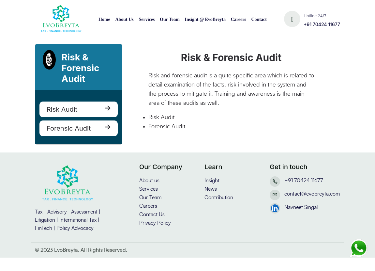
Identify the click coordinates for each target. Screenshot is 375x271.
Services (147, 19)
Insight (211, 180)
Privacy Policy (155, 223)
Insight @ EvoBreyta (205, 19)
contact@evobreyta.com (312, 194)
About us (149, 180)
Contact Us (152, 214)
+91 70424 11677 (322, 24)
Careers (238, 19)
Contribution (218, 197)
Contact (258, 19)
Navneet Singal (301, 207)
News (210, 189)
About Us (124, 19)
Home (104, 19)
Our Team (170, 19)
